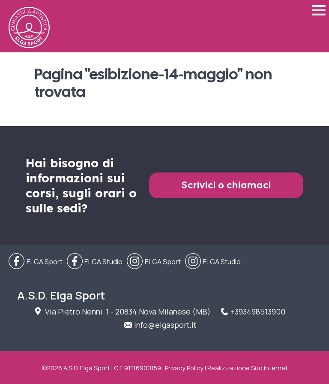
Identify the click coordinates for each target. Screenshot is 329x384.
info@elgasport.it (165, 325)
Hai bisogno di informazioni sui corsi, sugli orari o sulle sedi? (81, 185)
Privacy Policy (184, 367)
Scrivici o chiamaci (226, 185)
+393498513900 (257, 311)
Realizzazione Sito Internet (247, 367)
